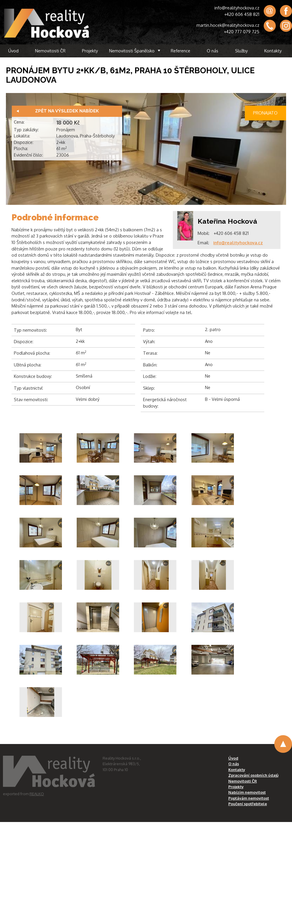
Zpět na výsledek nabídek (67, 111)
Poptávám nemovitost (248, 798)
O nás (212, 50)
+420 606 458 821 (241, 14)
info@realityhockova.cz (236, 7)
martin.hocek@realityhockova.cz (227, 25)
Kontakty (273, 50)
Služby (241, 50)
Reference (180, 50)
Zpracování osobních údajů (253, 775)
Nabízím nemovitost (247, 792)
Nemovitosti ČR (50, 50)
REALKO (36, 793)
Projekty (90, 50)
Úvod (13, 50)
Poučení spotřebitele (247, 803)
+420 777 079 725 (241, 31)
